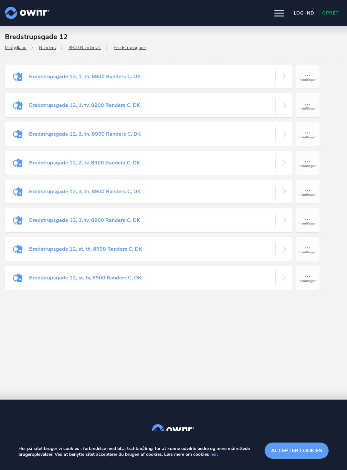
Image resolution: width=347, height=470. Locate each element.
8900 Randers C (84, 48)
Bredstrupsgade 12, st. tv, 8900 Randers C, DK (85, 277)
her (213, 454)
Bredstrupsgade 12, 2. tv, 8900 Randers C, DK (84, 162)
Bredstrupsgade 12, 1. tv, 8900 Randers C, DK (84, 105)
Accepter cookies (296, 450)
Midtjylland (15, 48)
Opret (330, 13)
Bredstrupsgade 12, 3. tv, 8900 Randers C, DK (84, 220)
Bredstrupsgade (130, 48)
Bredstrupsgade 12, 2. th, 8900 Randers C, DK (85, 134)
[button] (279, 12)
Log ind (304, 13)
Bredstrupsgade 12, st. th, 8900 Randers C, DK (85, 249)
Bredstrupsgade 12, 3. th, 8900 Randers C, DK (85, 191)
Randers (47, 48)
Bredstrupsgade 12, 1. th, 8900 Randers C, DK (85, 76)
